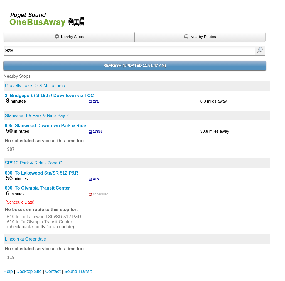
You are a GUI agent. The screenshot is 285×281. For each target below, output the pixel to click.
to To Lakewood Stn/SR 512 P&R (44, 216)
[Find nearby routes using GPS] (200, 37)
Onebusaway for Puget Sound (44, 17)
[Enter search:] (116, 50)
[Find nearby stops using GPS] (69, 37)
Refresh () (134, 65)
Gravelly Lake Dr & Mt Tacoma (35, 85)
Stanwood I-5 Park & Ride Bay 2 (37, 115)
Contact (53, 271)
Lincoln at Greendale (25, 239)
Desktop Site (29, 271)
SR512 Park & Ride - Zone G (33, 163)
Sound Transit (78, 271)
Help (8, 271)
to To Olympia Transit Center (39, 221)
